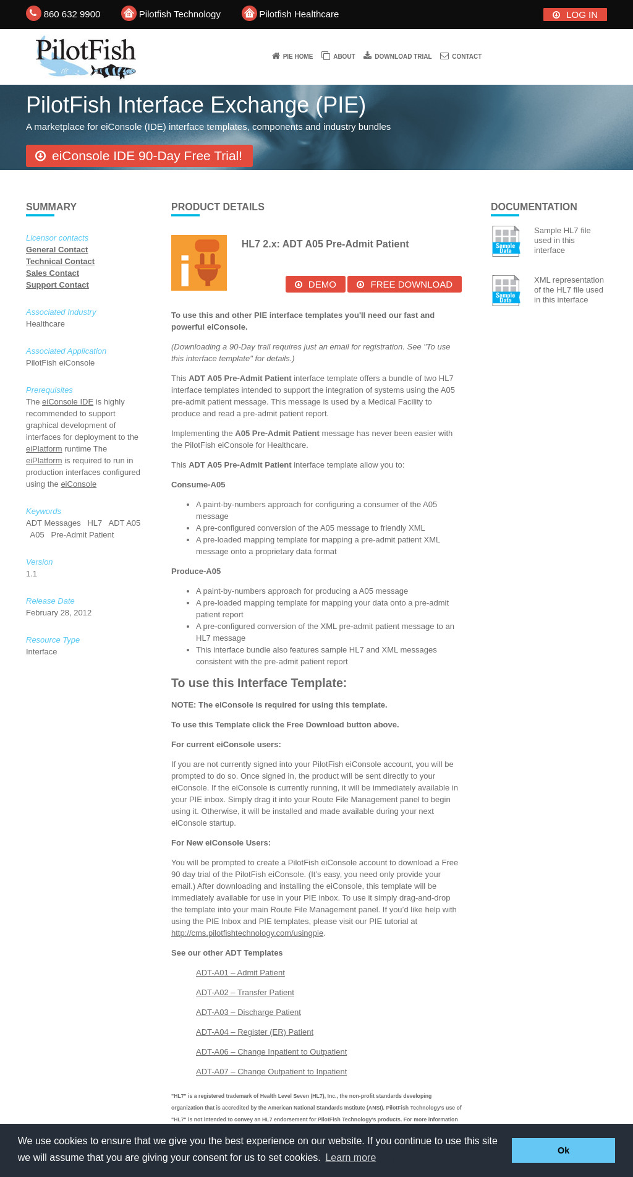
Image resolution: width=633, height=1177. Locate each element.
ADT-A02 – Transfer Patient (245, 992)
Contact (467, 56)
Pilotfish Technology (180, 14)
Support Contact (57, 284)
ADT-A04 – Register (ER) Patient (254, 1032)
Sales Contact (52, 273)
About (344, 56)
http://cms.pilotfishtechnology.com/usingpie (247, 933)
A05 (38, 534)
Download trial (403, 56)
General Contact (57, 249)
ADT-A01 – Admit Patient (240, 972)
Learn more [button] (350, 1157)
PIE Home (298, 56)
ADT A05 (124, 523)
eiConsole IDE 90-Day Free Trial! (147, 155)
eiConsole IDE (67, 401)
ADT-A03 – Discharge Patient (248, 1012)
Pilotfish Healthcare (299, 14)
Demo (322, 284)
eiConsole (78, 484)
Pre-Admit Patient (84, 534)
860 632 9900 (72, 14)
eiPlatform (44, 448)
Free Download (411, 284)
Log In (582, 14)
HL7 (95, 523)
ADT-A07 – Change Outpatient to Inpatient (271, 1071)
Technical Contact (60, 261)
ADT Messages (54, 523)
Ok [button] (563, 1150)
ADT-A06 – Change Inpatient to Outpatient (271, 1051)
